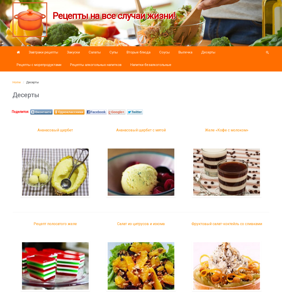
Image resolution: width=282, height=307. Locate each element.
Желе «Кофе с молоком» (226, 130)
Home (17, 82)
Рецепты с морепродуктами (39, 65)
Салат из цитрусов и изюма (141, 224)
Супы (114, 52)
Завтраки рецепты (43, 52)
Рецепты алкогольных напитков (96, 65)
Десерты (208, 52)
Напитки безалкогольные (150, 65)
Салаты (95, 52)
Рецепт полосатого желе (55, 224)
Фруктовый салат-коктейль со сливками (226, 224)
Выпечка (185, 52)
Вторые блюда (138, 52)
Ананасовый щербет (55, 130)
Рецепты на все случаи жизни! (114, 16)
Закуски (73, 52)
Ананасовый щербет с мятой (141, 130)
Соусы (164, 52)
